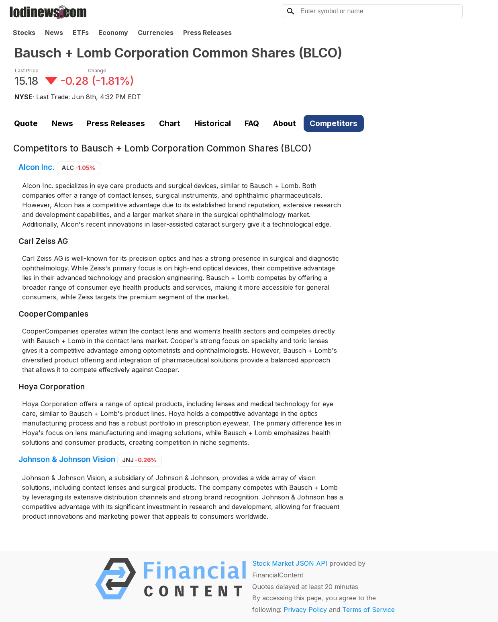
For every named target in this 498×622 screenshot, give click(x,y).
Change (97, 71)
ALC (78, 167)
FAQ (252, 123)
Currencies (155, 33)
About (284, 123)
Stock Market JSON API (289, 563)
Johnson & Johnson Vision (66, 459)
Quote (26, 123)
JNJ (139, 459)
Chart (169, 123)
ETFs (81, 33)
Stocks (24, 33)
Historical (212, 123)
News (54, 33)
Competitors (333, 123)
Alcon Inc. (36, 167)
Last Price (27, 71)
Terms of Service (368, 610)
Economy (113, 33)
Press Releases (207, 33)
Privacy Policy (305, 610)
